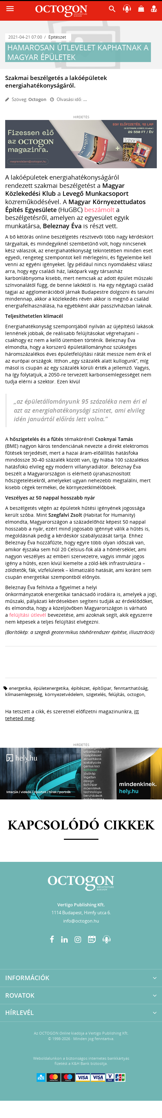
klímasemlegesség (23, 694)
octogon (135, 694)
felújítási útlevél (27, 615)
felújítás (116, 694)
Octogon (37, 99)
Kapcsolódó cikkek (81, 826)
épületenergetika (51, 688)
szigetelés (96, 694)
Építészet (57, 37)
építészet (80, 688)
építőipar (102, 688)
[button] (112, 10)
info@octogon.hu (81, 921)
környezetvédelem (64, 694)
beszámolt (99, 209)
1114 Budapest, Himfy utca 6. (81, 912)
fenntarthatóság (130, 688)
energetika (20, 688)
